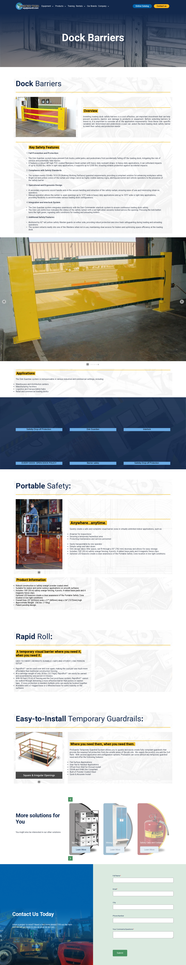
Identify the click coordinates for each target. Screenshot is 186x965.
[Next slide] (182, 302)
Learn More (81, 849)
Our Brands (92, 6)
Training (71, 6)
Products (59, 6)
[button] (29, 6)
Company (102, 6)
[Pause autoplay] (87, 364)
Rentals (79, 6)
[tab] (91, 364)
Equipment (46, 6)
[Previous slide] (4, 302)
